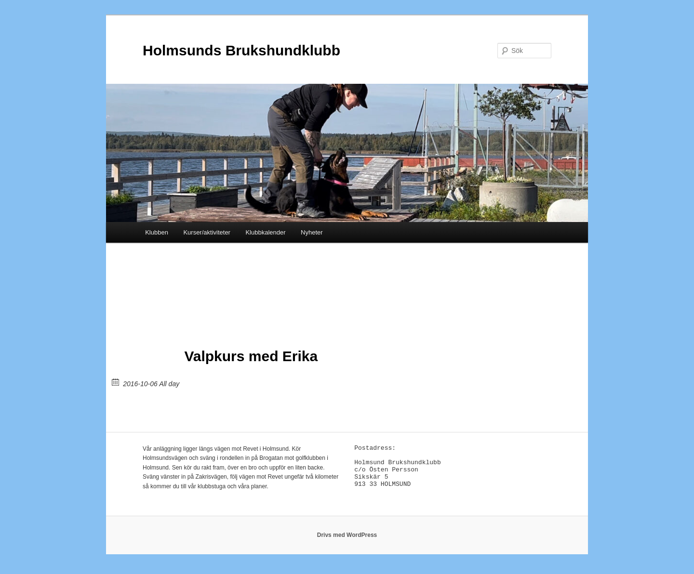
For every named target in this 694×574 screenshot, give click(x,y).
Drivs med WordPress (347, 540)
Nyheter (312, 232)
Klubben (156, 232)
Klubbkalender (265, 232)
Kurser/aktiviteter (206, 232)
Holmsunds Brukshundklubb (241, 50)
